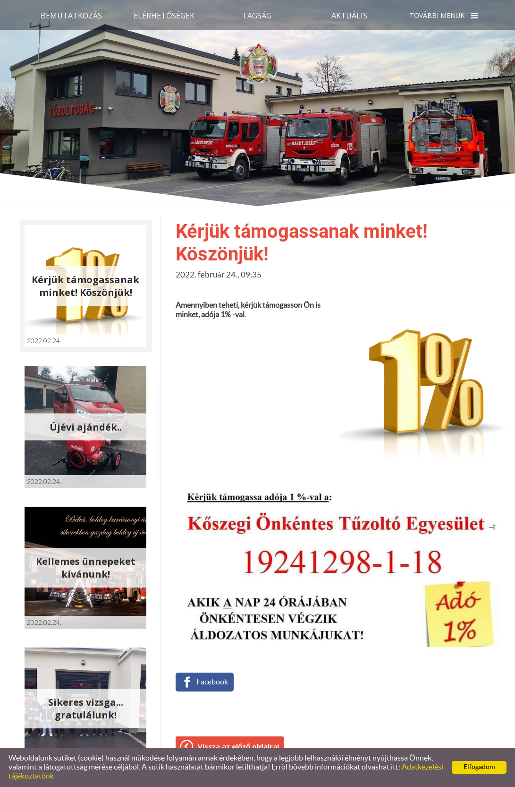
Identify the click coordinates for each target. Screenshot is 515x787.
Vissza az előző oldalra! (238, 746)
